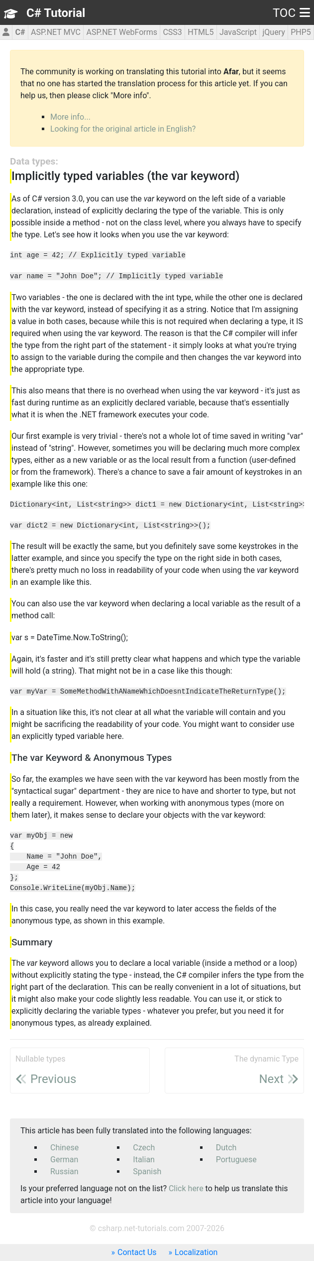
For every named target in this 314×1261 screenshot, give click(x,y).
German (64, 1159)
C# (20, 32)
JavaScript (238, 32)
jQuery (273, 32)
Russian (64, 1171)
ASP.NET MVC (56, 32)
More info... (70, 117)
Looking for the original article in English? (123, 129)
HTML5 (200, 32)
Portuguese (236, 1159)
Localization (196, 1252)
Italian (144, 1159)
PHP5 (301, 32)
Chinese (64, 1147)
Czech (144, 1147)
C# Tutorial (55, 13)
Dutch (226, 1147)
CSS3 (172, 32)
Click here (186, 1188)
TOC (291, 13)
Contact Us (137, 1252)
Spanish (147, 1171)
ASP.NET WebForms (121, 32)
